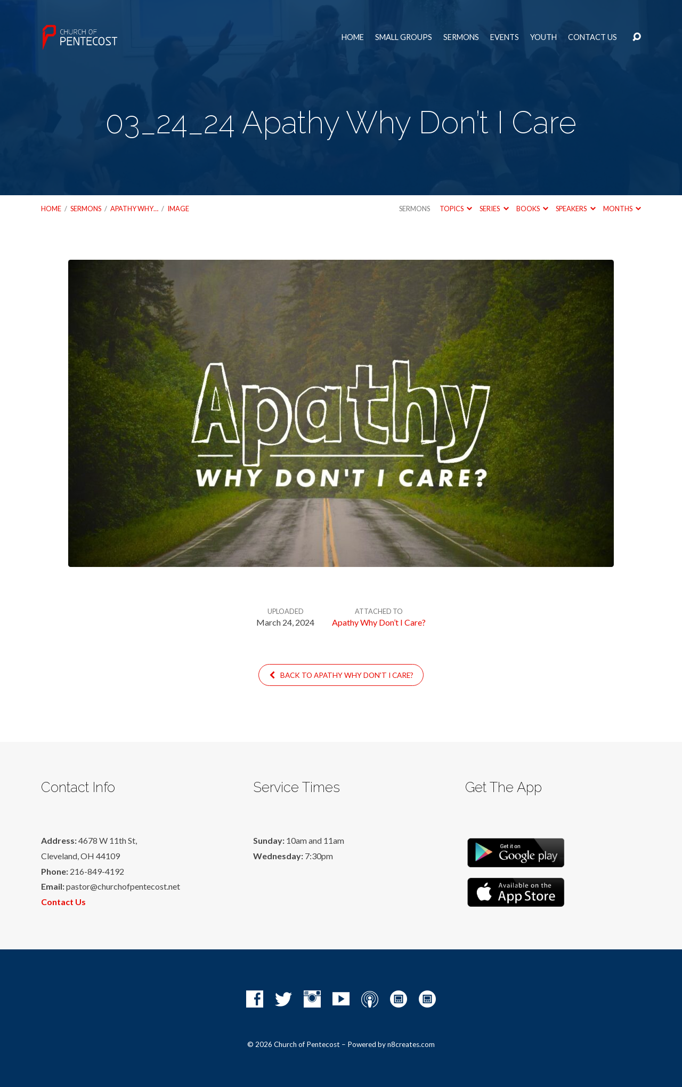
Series (494, 208)
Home (353, 37)
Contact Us (592, 37)
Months (622, 208)
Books (532, 208)
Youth (543, 37)
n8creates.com (411, 1044)
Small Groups (403, 37)
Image (178, 208)
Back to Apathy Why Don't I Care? (341, 675)
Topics (456, 208)
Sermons (461, 37)
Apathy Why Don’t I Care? (379, 622)
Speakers (575, 208)
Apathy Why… (134, 208)
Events (504, 37)
